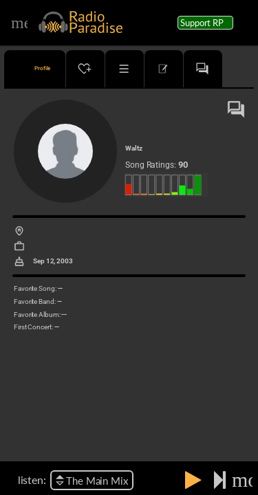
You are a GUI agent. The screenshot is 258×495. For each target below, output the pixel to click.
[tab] (34, 68)
